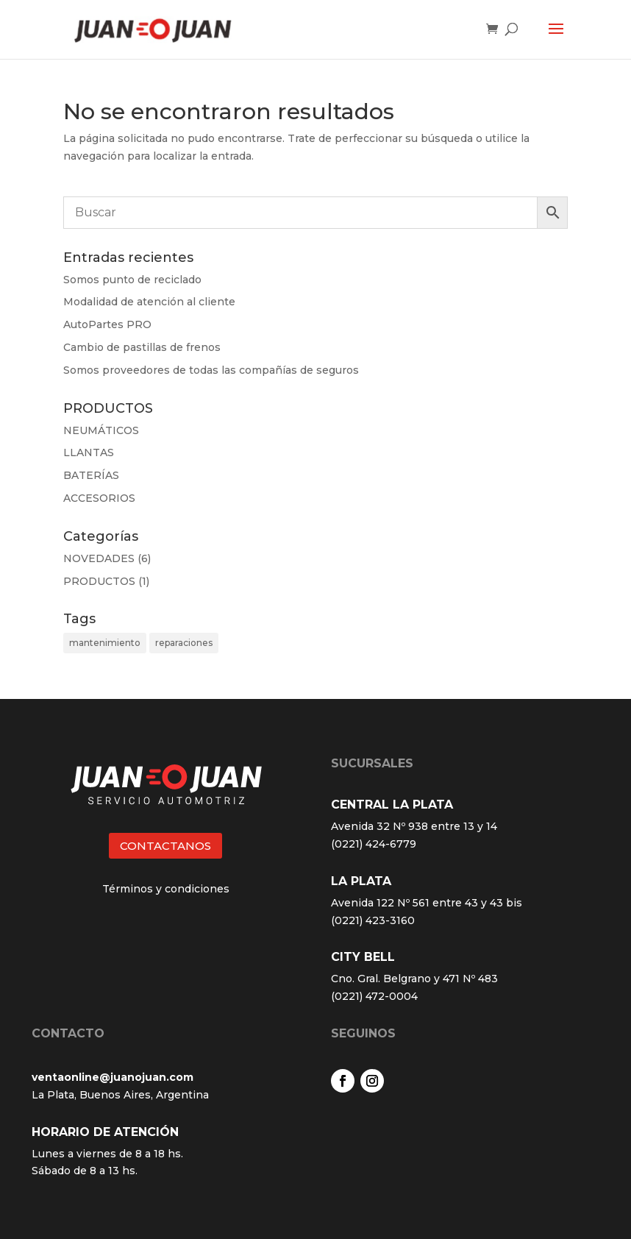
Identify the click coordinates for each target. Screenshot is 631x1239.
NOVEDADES (99, 558)
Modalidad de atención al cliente (149, 301)
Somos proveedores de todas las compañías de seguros (211, 370)
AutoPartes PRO (107, 324)
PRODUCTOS (99, 581)
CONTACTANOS (165, 846)
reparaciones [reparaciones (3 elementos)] (184, 642)
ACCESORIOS (99, 498)
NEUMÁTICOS (101, 430)
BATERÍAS (91, 475)
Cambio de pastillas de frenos (142, 347)
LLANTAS (88, 452)
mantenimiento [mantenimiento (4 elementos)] (104, 642)
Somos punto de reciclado (132, 279)
